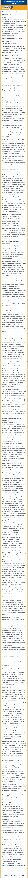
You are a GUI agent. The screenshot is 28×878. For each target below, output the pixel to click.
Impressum (21, 875)
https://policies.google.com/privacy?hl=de (13, 865)
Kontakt (6, 875)
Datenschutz (14, 875)
